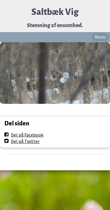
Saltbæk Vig (55, 12)
